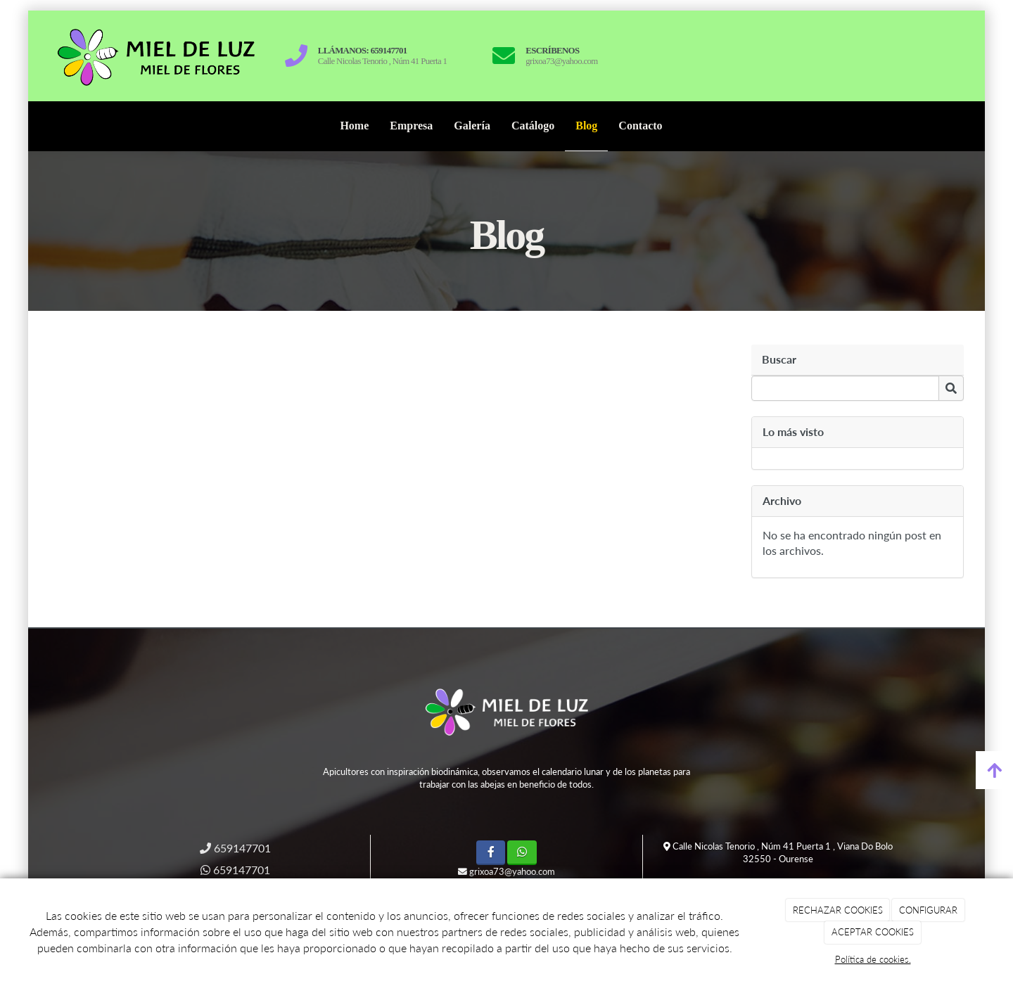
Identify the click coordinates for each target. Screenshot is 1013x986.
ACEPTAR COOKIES (873, 931)
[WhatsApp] (521, 852)
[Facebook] (490, 852)
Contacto (640, 126)
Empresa (411, 126)
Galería (472, 126)
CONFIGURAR (928, 910)
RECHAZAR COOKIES (838, 910)
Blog (586, 126)
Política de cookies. (873, 959)
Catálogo (532, 126)
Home (354, 126)
